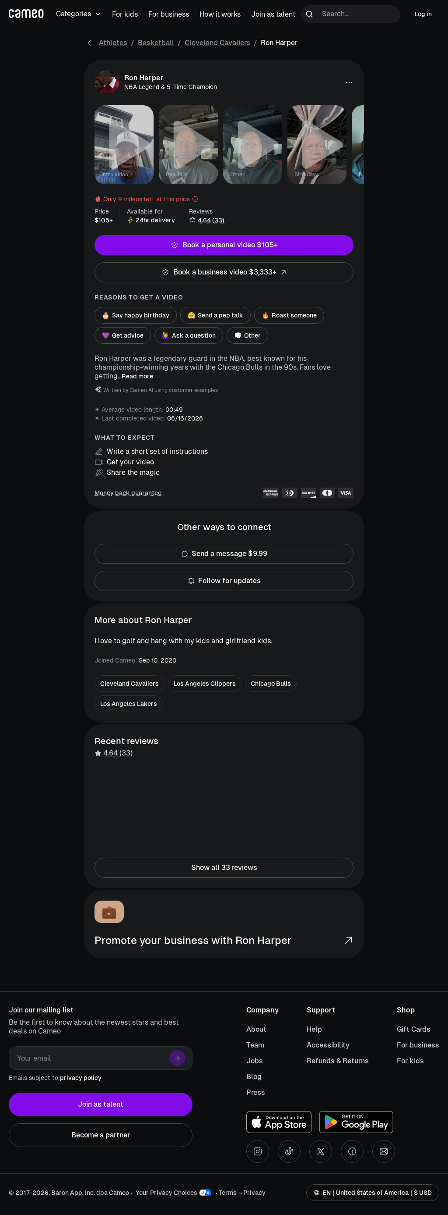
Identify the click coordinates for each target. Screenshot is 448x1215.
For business (418, 1045)
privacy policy (81, 1077)
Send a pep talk (215, 315)
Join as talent (100, 1104)
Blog (254, 1076)
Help (314, 1029)
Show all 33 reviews (224, 867)
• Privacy (253, 1192)
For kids (410, 1061)
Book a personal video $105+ (224, 245)
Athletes (113, 43)
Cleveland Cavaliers (217, 43)
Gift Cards (413, 1029)
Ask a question (189, 335)
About (256, 1029)
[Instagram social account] (257, 1151)
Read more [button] (137, 376)
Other (247, 335)
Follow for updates (224, 581)
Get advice (122, 335)
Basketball (156, 43)
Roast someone (289, 315)
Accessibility (328, 1045)
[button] (349, 82)
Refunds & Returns (338, 1061)
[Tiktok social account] (289, 1151)
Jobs (254, 1061)
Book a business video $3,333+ (224, 272)
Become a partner (100, 1135)
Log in (423, 14)
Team (255, 1045)
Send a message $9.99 (224, 553)
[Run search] (309, 14)
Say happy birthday (135, 315)
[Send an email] (383, 1151)
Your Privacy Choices (166, 1192)
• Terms (226, 1192)
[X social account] (320, 1151)
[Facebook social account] (352, 1151)
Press (255, 1092)
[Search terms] (350, 14)
